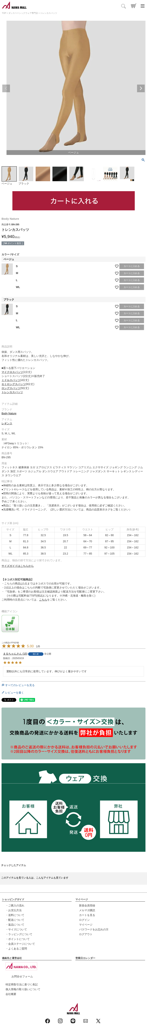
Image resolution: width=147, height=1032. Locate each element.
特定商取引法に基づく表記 (22, 984)
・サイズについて (16, 929)
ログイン (84, 919)
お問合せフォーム (22, 976)
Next (141, 88)
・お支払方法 (14, 910)
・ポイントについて (18, 939)
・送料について (15, 915)
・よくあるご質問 (16, 948)
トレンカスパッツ (12, 392)
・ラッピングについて (19, 934)
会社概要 (11, 994)
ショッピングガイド (13, 899)
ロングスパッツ (11, 388)
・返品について (15, 924)
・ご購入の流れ (15, 905)
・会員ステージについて (20, 943)
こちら (43, 599)
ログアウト (85, 934)
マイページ (81, 899)
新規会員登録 (87, 905)
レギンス (7, 423)
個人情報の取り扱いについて (23, 989)
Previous (6, 88)
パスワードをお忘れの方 (94, 929)
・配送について (15, 919)
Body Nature (9, 413)
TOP (4, 13)
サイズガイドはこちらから (18, 565)
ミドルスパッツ (11, 380)
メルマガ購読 (87, 910)
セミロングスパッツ (14, 384)
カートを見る (87, 915)
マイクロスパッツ (12, 372)
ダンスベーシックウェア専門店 (23, 13)
